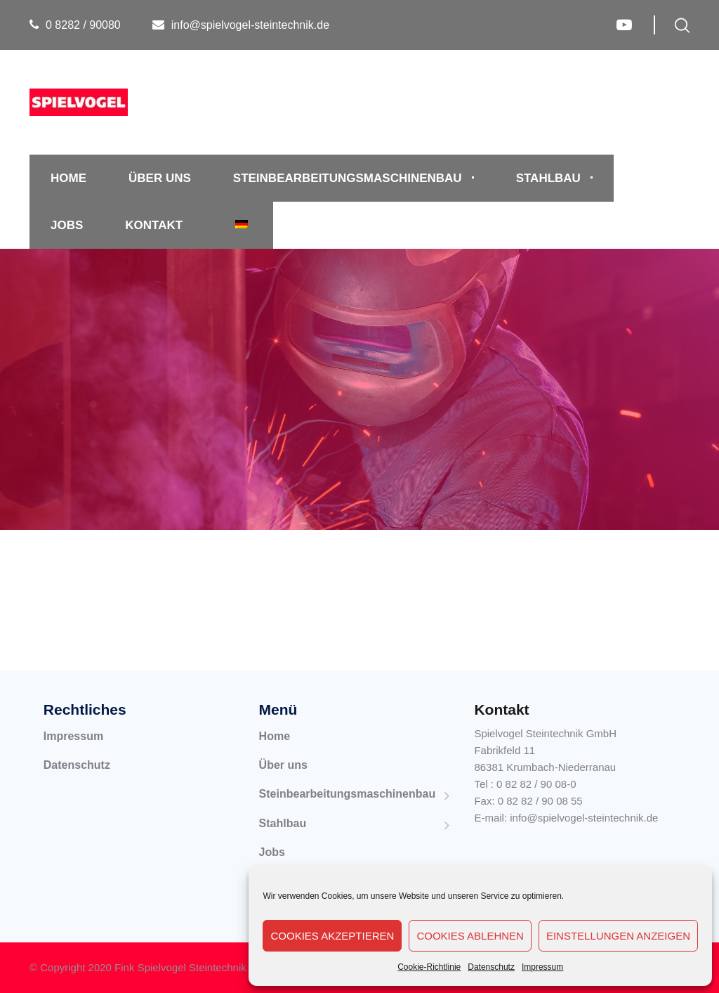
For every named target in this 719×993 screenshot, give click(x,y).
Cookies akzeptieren (332, 936)
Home (68, 178)
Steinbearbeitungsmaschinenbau (347, 178)
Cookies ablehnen (470, 936)
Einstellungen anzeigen (618, 936)
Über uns (159, 178)
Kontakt (154, 225)
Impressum (542, 967)
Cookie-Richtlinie (429, 967)
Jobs (67, 225)
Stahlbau (548, 178)
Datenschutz (491, 967)
